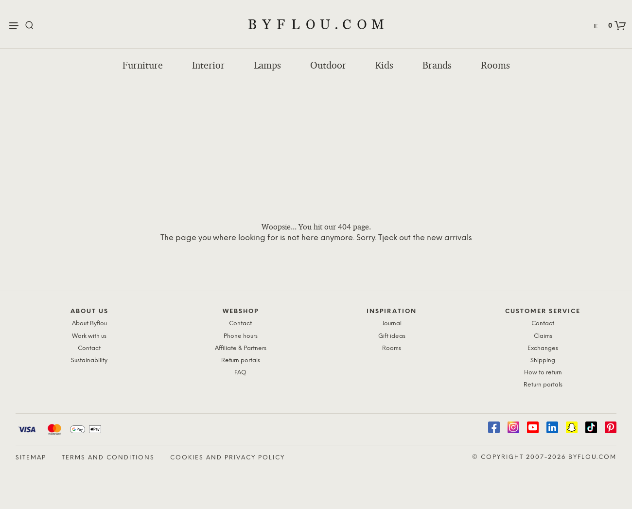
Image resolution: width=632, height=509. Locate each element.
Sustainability (89, 360)
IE (596, 26)
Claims (543, 336)
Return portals (240, 360)
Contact (89, 348)
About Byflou (89, 323)
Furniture (143, 65)
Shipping (542, 360)
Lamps (267, 65)
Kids (384, 65)
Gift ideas (391, 336)
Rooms (495, 65)
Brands (437, 65)
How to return (543, 372)
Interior (208, 65)
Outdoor (328, 65)
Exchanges (542, 348)
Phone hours (241, 336)
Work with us (89, 336)
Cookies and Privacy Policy (227, 458)
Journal (392, 323)
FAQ (240, 372)
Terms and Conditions (108, 458)
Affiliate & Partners (240, 348)
